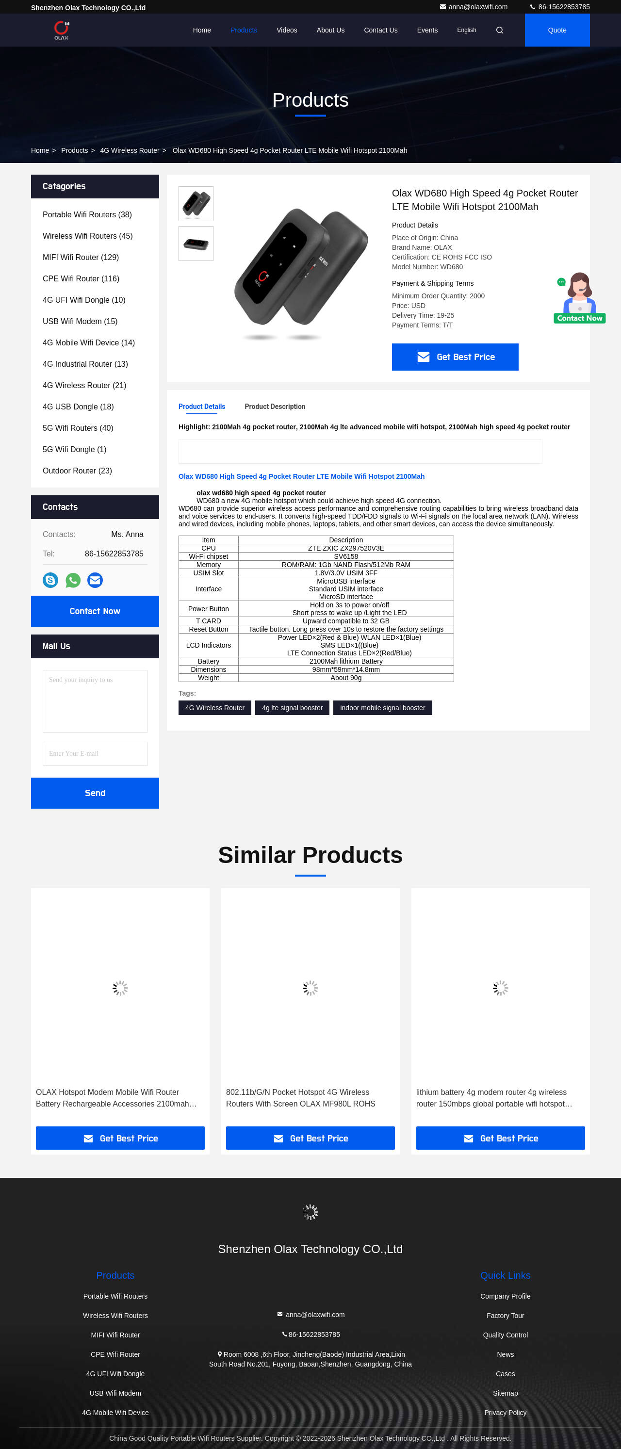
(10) (84, 300)
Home (202, 30)
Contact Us (380, 30)
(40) (78, 428)
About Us (331, 30)
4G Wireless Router (130, 150)
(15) (80, 321)
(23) (77, 471)
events (427, 30)
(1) (75, 449)
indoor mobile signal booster (382, 708)
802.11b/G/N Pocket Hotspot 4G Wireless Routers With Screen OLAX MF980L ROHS (301, 1098)
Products (243, 30)
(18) (78, 407)
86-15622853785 (559, 7)
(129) (81, 257)
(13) (85, 364)
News (505, 1354)
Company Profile (505, 1296)
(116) (81, 279)
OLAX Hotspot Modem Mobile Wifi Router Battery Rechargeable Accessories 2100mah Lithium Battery (112, 1099)
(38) (87, 215)
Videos (287, 30)
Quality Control (505, 1335)
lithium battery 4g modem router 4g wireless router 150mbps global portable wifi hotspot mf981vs (491, 1099)
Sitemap (505, 1393)
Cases (505, 1374)
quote (557, 30)
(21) (85, 385)
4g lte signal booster (292, 708)
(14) (89, 343)
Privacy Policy (505, 1412)
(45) (88, 236)
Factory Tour (505, 1315)
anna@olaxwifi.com (474, 7)
